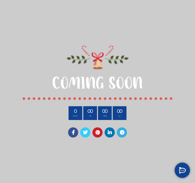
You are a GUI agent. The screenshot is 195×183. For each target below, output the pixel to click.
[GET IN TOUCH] (182, 170)
